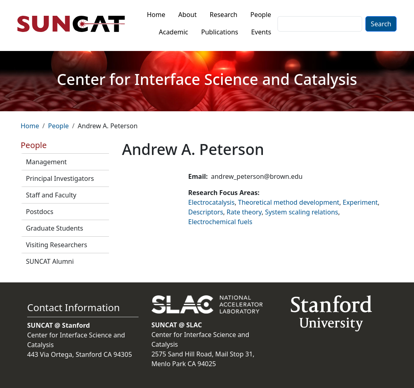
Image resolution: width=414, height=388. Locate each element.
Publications (219, 32)
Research (223, 14)
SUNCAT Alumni (50, 261)
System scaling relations (301, 212)
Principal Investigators (60, 178)
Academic (173, 32)
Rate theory (243, 212)
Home (156, 14)
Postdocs (39, 211)
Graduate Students (54, 228)
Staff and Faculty (51, 195)
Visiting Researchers (56, 244)
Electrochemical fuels (220, 221)
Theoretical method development (288, 202)
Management (46, 161)
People (260, 14)
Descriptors (205, 212)
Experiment (360, 202)
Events (261, 32)
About (187, 14)
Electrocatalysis (211, 202)
